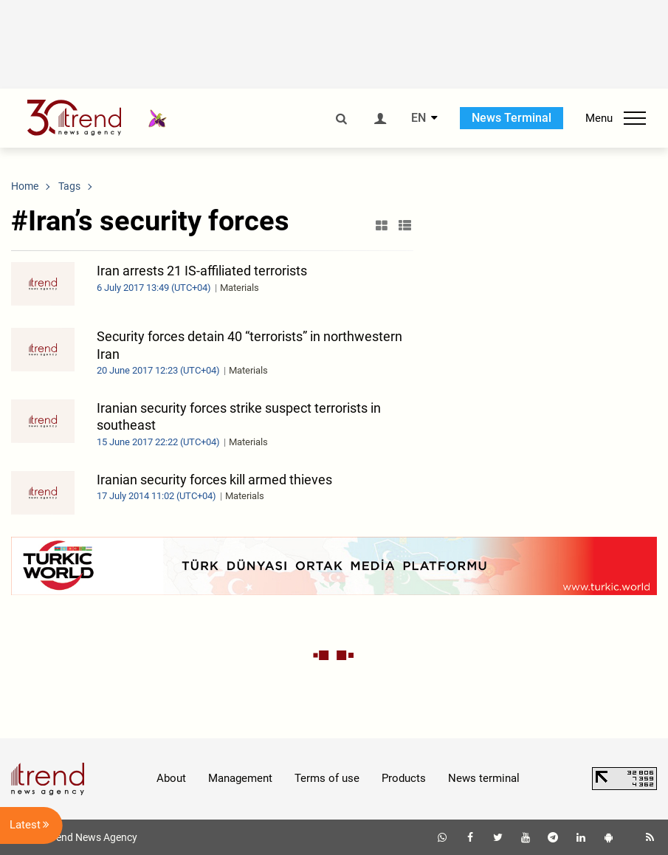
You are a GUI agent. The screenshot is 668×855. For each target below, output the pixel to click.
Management (240, 778)
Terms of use (327, 778)
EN (418, 118)
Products (404, 778)
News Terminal (511, 118)
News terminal (484, 778)
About (171, 778)
